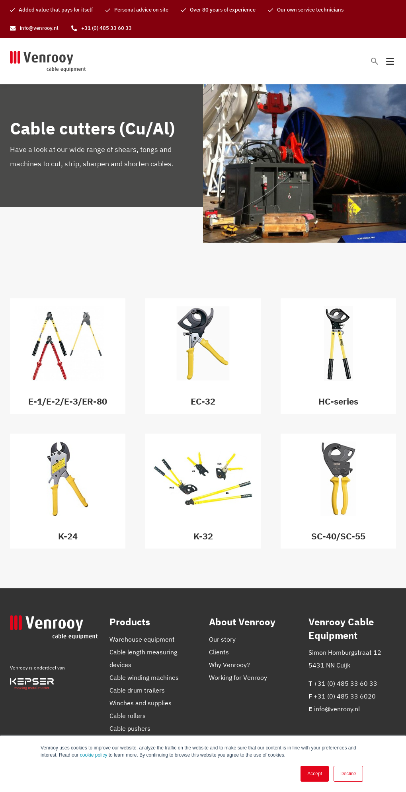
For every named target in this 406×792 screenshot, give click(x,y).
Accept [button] (314, 773)
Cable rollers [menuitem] (127, 716)
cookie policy (93, 755)
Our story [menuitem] (222, 639)
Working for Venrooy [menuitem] (238, 677)
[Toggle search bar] (374, 61)
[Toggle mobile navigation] (390, 61)
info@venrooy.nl (337, 709)
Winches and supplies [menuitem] (140, 703)
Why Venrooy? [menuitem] (229, 665)
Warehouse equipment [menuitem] (142, 639)
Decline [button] (348, 773)
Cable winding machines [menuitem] (144, 677)
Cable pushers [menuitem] (129, 728)
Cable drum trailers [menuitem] (137, 690)
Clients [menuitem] (219, 652)
